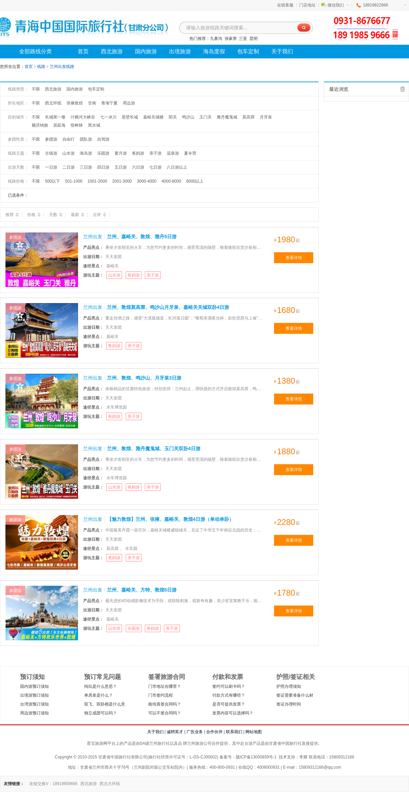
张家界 (231, 38)
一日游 (51, 167)
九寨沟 (216, 38)
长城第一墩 (55, 117)
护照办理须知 (288, 686)
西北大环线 (110, 783)
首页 (29, 66)
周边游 (129, 103)
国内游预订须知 (34, 686)
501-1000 (73, 181)
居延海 (59, 125)
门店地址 (307, 5)
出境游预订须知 (34, 695)
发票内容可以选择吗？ (232, 713)
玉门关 (205, 117)
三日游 (86, 167)
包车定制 (96, 89)
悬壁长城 (130, 117)
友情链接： (14, 783)
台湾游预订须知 (34, 704)
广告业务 (194, 731)
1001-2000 (97, 181)
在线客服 (285, 5)
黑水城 (94, 125)
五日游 (121, 167)
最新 (77, 215)
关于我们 (155, 731)
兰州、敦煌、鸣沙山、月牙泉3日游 (144, 378)
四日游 (103, 167)
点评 (99, 215)
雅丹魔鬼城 (227, 117)
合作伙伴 (214, 731)
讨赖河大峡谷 (83, 117)
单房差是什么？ (98, 695)
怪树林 (77, 125)
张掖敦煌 (74, 103)
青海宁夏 (109, 103)
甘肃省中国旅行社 (285, 743)
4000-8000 (171, 181)
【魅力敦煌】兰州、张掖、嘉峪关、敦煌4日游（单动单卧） (170, 519)
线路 (41, 66)
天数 (55, 215)
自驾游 (103, 139)
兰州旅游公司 (199, 743)
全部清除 (402, 89)
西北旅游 (53, 89)
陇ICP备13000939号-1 (256, 757)
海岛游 (86, 153)
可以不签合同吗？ (164, 713)
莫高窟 (248, 117)
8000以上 (194, 181)
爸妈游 (138, 153)
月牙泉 (266, 117)
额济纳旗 (40, 125)
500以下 (52, 181)
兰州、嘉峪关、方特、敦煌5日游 (142, 590)
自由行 (68, 139)
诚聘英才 (175, 731)
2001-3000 (122, 181)
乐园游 (103, 153)
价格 (34, 215)
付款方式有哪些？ (228, 695)
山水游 (68, 153)
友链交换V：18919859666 (53, 783)
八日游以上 (177, 167)
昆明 (253, 38)
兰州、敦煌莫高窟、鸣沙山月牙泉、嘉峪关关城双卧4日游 (168, 307)
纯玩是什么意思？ (100, 686)
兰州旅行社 (159, 743)
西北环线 (53, 103)
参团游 (51, 139)
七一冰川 (108, 117)
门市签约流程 (160, 695)
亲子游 (155, 153)
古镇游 (51, 153)
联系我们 (234, 731)
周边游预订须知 (34, 713)
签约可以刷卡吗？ (228, 686)
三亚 (243, 38)
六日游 (138, 167)
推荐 (12, 215)
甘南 (92, 103)
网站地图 (253, 731)
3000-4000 (146, 181)
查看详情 (294, 257)
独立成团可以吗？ (100, 713)
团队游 (86, 139)
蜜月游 (121, 153)
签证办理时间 (288, 704)
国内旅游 (74, 89)
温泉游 (173, 153)
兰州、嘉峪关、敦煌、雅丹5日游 (142, 236)
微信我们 (338, 5)
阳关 (173, 117)
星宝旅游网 (97, 743)
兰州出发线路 (62, 66)
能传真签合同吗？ (164, 704)
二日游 (68, 167)
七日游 (155, 167)
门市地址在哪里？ (164, 686)
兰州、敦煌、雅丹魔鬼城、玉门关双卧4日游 (153, 448)
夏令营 (190, 153)
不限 (36, 89)
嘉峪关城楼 (153, 117)
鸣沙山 (188, 117)
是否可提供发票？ (228, 704)
